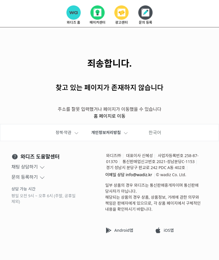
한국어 (155, 132)
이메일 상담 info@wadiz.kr (128, 174)
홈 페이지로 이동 (109, 116)
